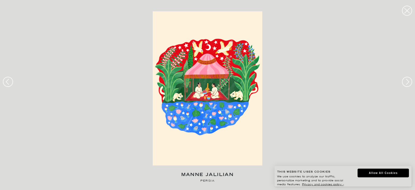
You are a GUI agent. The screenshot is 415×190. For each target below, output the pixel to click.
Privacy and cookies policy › (323, 184)
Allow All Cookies (383, 173)
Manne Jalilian (207, 175)
